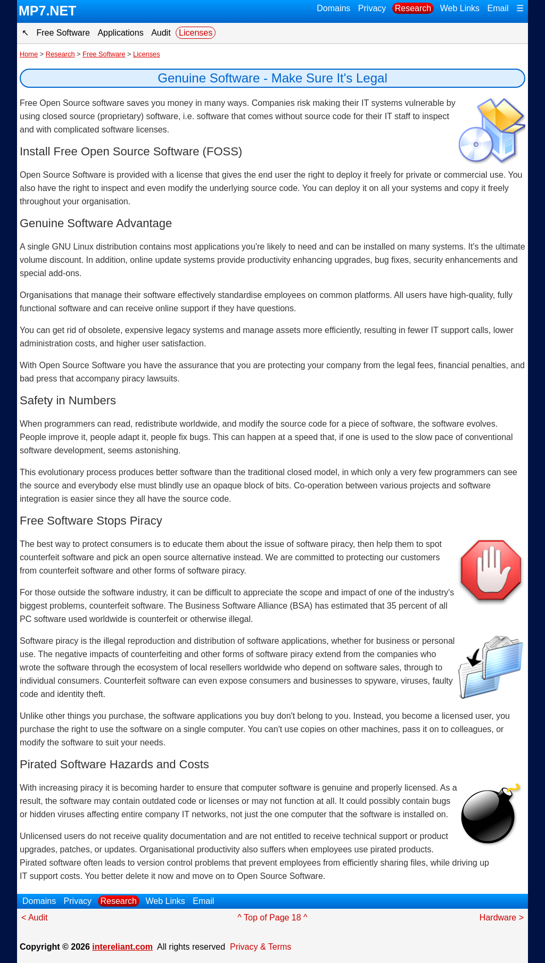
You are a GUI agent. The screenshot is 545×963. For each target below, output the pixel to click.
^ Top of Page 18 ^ (272, 917)
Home (29, 54)
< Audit (34, 917)
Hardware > (502, 917)
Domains (333, 8)
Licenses (195, 32)
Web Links (460, 8)
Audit (160, 32)
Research (413, 8)
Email (498, 8)
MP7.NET (47, 10)
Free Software (62, 32)
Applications (120, 32)
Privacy (372, 8)
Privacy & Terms (260, 946)
